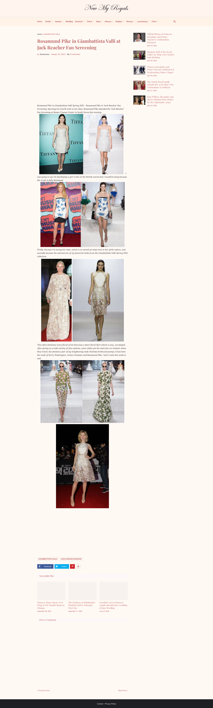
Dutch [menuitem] (89, 21)
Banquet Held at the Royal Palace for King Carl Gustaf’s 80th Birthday (160, 54)
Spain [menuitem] (98, 21)
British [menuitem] (48, 21)
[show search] (173, 21)
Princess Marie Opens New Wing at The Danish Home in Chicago (50, 605)
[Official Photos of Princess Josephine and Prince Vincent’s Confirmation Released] (139, 37)
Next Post (122, 690)
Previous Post (44, 690)
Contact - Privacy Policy (106, 704)
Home (39, 34)
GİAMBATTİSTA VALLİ (51, 34)
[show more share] (78, 566)
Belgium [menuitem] (119, 21)
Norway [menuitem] (129, 21)
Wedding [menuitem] (69, 21)
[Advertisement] (82, 80)
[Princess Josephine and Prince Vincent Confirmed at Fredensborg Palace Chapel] (139, 70)
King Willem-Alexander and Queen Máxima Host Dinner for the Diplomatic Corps (160, 99)
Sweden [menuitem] (58, 21)
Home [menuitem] (39, 21)
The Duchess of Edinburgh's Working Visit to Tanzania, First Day (81, 605)
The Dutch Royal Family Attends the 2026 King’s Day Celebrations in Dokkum (160, 84)
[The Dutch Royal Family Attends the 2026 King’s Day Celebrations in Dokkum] (139, 85)
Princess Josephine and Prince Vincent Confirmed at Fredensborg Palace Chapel (160, 69)
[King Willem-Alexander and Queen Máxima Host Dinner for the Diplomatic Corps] (139, 100)
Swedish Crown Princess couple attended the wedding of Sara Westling (113, 605)
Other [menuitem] (154, 21)
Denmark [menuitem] (79, 21)
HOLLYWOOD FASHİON (71, 559)
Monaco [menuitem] (108, 21)
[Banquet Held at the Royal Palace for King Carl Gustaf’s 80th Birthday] (139, 55)
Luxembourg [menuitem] (142, 21)
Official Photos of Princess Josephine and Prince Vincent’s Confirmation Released (159, 38)
